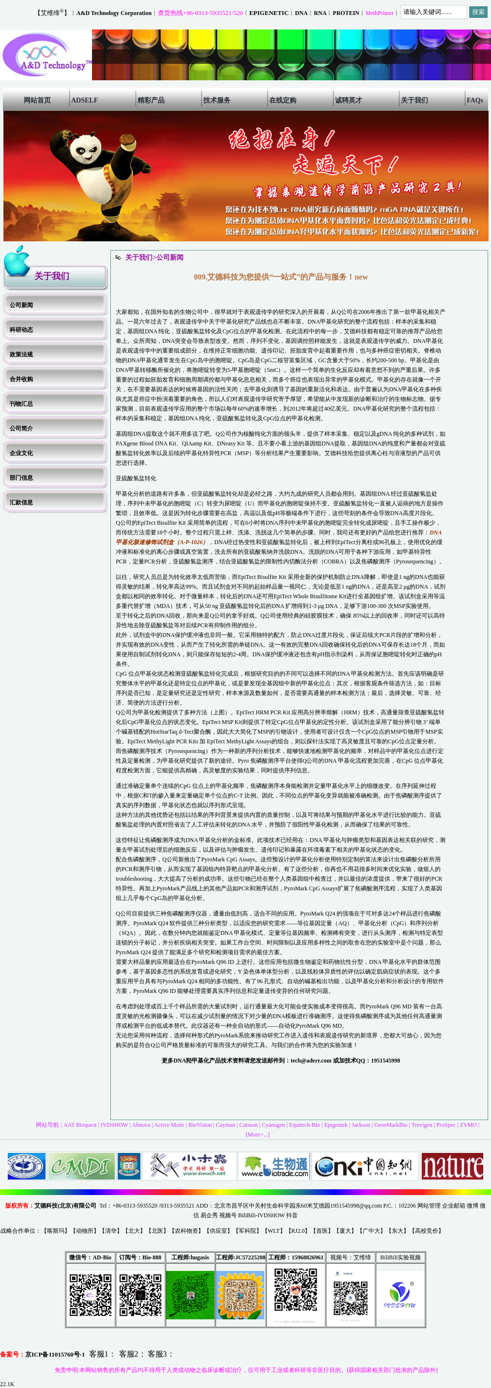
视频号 (228, 1215)
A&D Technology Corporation (114, 13)
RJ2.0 (298, 1230)
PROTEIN (346, 13)
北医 (157, 1230)
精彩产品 (151, 100)
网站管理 (429, 1205)
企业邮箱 (453, 1205)
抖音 (292, 1215)
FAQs (475, 100)
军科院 (247, 1230)
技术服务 (216, 100)
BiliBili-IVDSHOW (261, 1215)
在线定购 (282, 100)
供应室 (218, 1230)
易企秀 (209, 1215)
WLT (274, 1230)
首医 (322, 1230)
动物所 (84, 1230)
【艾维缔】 (52, 12)
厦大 (345, 1230)
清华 (111, 1230)
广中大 (371, 1230)
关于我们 (414, 100)
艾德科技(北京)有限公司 (65, 1205)
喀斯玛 (55, 1230)
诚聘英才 (348, 100)
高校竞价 (426, 1230)
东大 (397, 1230)
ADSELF (84, 100)
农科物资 (186, 1230)
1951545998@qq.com (356, 1205)
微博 (472, 1205)
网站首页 (37, 100)
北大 (134, 1230)
